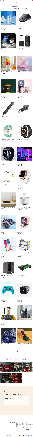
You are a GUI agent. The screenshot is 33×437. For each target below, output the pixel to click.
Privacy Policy (23, 425)
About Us (23, 423)
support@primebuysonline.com (13, 422)
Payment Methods (18, 424)
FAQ (5, 0)
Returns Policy (18, 426)
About (1, 0)
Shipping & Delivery (18, 425)
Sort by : (23, 8)
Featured (28, 2)
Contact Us (23, 424)
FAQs (17, 423)
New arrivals (24, 2)
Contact (3, 0)
